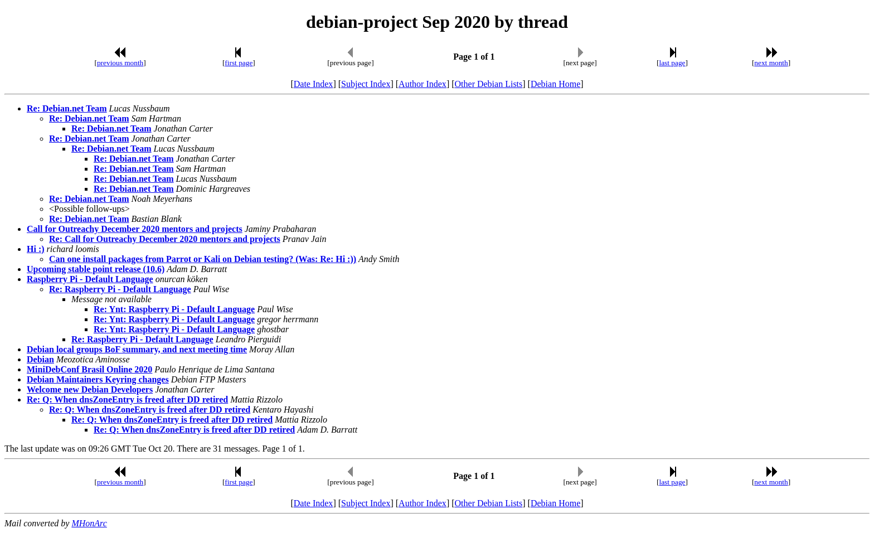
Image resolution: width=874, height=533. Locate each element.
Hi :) (36, 249)
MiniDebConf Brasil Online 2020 (89, 369)
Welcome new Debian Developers (90, 389)
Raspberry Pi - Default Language (90, 279)
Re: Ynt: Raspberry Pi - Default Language (174, 309)
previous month (120, 63)
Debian (40, 359)
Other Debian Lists (489, 84)
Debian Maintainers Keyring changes (98, 379)
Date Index (313, 84)
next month (771, 63)
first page (239, 63)
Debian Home (555, 84)
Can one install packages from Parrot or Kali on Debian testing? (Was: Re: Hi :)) (202, 259)
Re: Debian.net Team (67, 108)
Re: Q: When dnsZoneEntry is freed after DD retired (127, 399)
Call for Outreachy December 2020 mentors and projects (134, 229)
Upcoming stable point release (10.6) (95, 269)
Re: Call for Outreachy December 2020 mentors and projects (164, 239)
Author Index (422, 84)
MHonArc (88, 523)
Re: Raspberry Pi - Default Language (120, 289)
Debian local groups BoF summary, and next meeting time (137, 349)
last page (672, 63)
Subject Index (365, 84)
